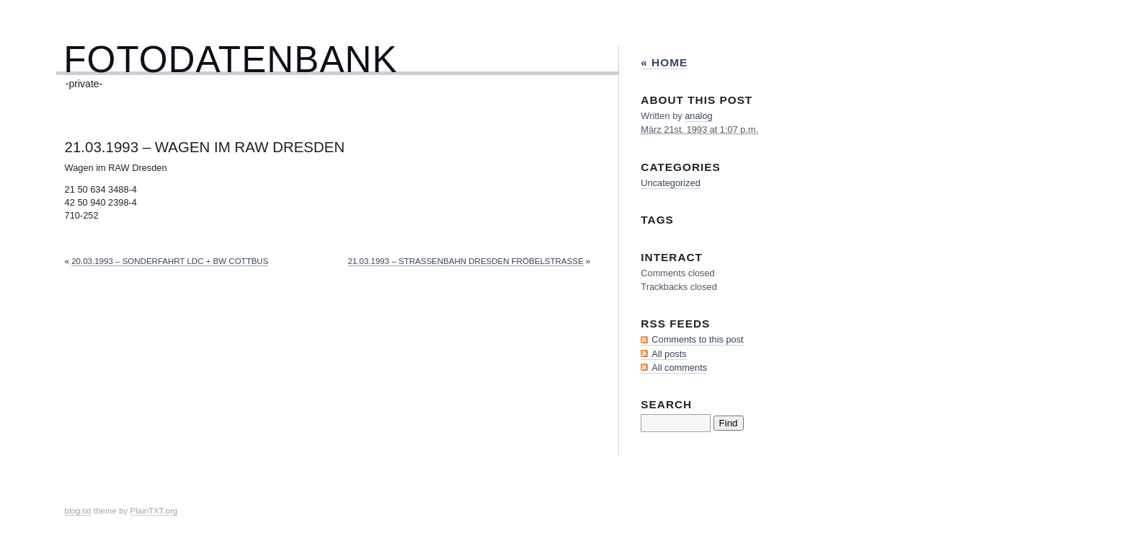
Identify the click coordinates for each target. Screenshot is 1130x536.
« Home (664, 62)
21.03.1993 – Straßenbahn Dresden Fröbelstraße (466, 261)
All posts (668, 353)
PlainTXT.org (154, 510)
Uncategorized (670, 182)
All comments (679, 367)
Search (666, 404)
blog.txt (78, 510)
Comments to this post (697, 339)
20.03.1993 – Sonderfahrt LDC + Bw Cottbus (169, 261)
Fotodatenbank (230, 59)
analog (698, 115)
